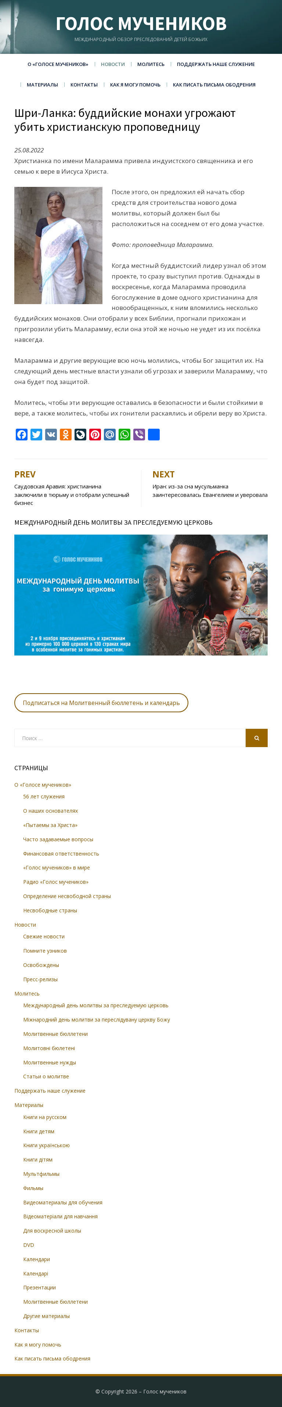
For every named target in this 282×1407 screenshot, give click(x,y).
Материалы (42, 84)
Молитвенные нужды (49, 1062)
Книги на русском (44, 1117)
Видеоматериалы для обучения (62, 1202)
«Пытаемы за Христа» (50, 824)
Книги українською (46, 1145)
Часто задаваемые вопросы (58, 839)
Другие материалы (46, 1315)
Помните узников (45, 950)
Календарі (35, 1273)
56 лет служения (44, 796)
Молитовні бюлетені (49, 1048)
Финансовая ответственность (61, 853)
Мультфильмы (41, 1173)
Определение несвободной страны (67, 896)
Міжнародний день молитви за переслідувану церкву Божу (96, 1019)
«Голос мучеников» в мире (56, 867)
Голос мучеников (141, 23)
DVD (28, 1244)
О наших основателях (50, 810)
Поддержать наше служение (216, 64)
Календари (36, 1259)
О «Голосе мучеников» (58, 64)
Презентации (39, 1287)
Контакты (84, 84)
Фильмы (33, 1188)
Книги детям (38, 1131)
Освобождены (41, 964)
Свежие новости (44, 936)
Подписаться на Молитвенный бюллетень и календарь (101, 703)
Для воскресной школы (52, 1230)
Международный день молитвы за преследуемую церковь (96, 1005)
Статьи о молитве (46, 1076)
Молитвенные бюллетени (55, 1033)
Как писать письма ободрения (214, 84)
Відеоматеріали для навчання (60, 1216)
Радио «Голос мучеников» (55, 881)
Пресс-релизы (40, 979)
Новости (113, 64)
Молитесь (150, 64)
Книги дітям (38, 1159)
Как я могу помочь (135, 84)
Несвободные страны (50, 910)
